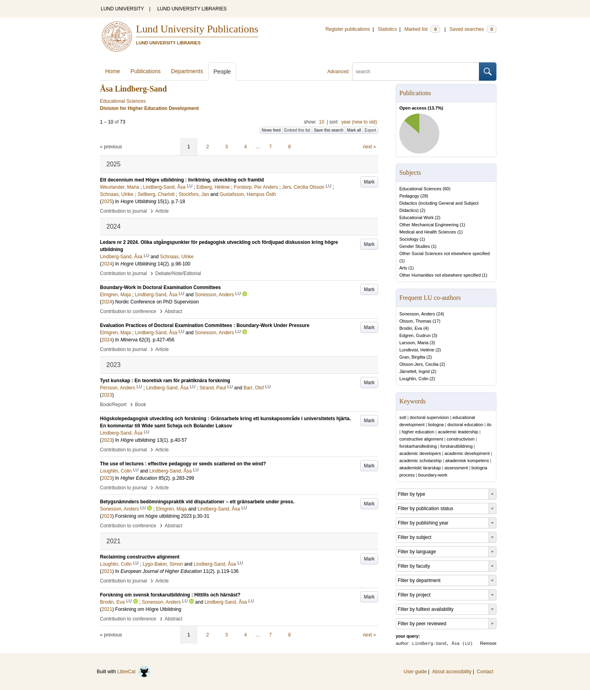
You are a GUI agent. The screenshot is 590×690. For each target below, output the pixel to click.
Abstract (173, 311)
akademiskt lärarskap (420, 467)
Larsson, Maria (414, 342)
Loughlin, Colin (414, 378)
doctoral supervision (429, 417)
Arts (403, 267)
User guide (415, 671)
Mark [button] (369, 182)
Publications (145, 71)
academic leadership (458, 431)
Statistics (387, 29)
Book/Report (113, 404)
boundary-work (433, 475)
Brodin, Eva (410, 328)
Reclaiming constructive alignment (139, 557)
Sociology (409, 239)
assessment (456, 467)
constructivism (460, 439)
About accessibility (452, 671)
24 (440, 313)
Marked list (422, 29)
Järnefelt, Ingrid (414, 371)
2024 (107, 264)
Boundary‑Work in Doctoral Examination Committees (160, 287)
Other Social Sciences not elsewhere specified (444, 253)
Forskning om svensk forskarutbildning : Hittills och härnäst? (170, 595)
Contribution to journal (123, 211)
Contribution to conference (128, 311)
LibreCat (134, 671)
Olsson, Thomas (415, 321)
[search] (415, 71)
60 (446, 188)
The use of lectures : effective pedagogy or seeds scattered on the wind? (183, 464)
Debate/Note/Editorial (178, 273)
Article (162, 211)
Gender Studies (414, 246)
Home (112, 71)
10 (321, 122)
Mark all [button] (354, 130)
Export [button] (370, 130)
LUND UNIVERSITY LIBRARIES (192, 9)
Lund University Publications (197, 29)
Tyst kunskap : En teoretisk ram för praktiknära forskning (165, 380)
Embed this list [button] (297, 130)
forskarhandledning (418, 446)
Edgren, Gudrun (415, 335)
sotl (402, 417)
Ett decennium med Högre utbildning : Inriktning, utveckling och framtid (182, 180)
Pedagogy (409, 195)
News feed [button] (271, 130)
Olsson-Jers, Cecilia (419, 364)
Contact (485, 671)
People (222, 71)
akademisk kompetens (467, 460)
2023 (107, 395)
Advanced (338, 71)
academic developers (420, 453)
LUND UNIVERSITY (122, 9)
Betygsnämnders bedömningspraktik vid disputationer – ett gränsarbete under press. (197, 502)
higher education (418, 431)
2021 (107, 571)
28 (424, 195)
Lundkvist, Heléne (416, 349)
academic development (467, 453)
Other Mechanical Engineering (428, 224)
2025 (107, 201)
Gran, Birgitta (412, 357)
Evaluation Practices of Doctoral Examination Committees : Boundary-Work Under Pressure (204, 325)
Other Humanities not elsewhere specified (440, 275)
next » (369, 147)
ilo (489, 424)
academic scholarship (420, 460)
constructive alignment (421, 439)
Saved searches (472, 29)
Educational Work (416, 217)
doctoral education (465, 424)
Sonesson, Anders (417, 313)
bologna (436, 424)
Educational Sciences (420, 188)
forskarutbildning (457, 446)
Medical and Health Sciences (427, 231)
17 (436, 321)
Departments (187, 71)
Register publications (347, 29)
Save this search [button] (328, 130)
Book (140, 404)
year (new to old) (359, 122)
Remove (488, 643)
